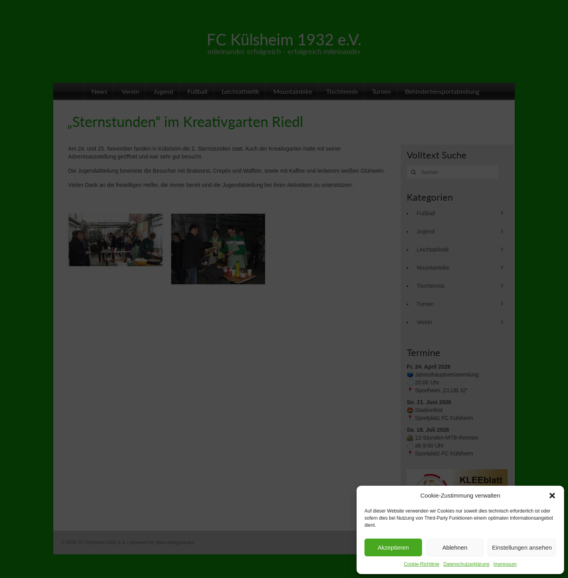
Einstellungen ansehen (522, 547)
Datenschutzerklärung (466, 564)
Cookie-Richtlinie (421, 564)
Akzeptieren (393, 547)
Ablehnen (454, 547)
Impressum (505, 564)
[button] (552, 496)
